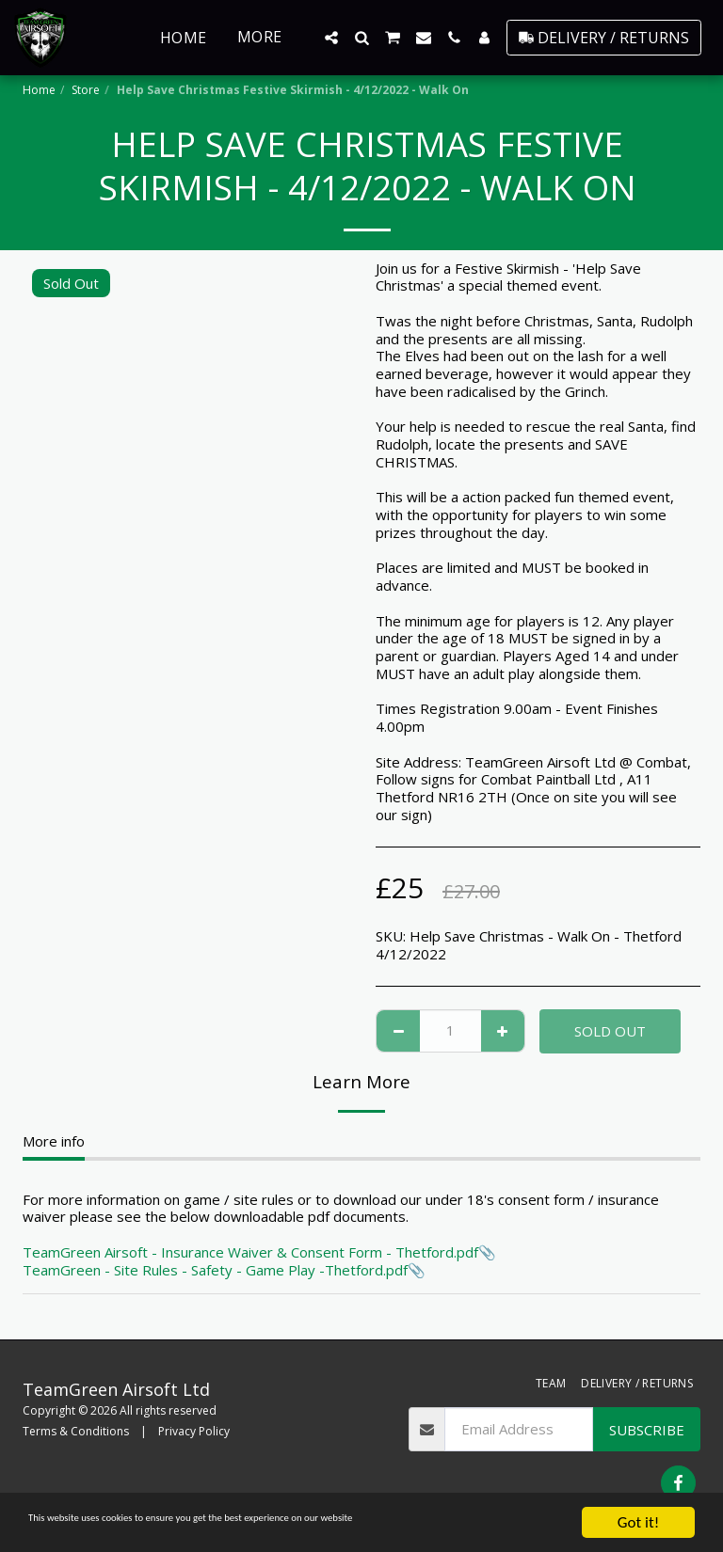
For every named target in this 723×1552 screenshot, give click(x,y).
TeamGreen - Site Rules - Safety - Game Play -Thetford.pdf (215, 1269)
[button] (331, 37)
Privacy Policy (194, 1431)
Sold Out (610, 1030)
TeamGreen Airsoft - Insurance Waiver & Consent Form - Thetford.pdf (250, 1252)
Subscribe (646, 1429)
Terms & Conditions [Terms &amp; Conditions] (76, 1431)
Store (86, 90)
